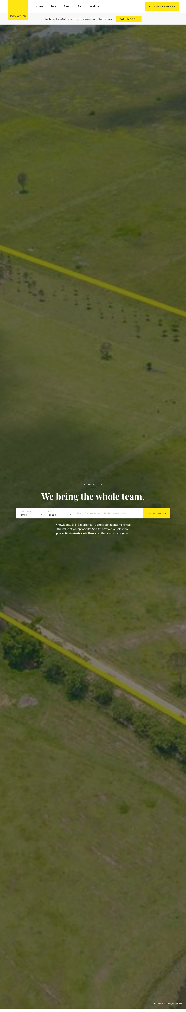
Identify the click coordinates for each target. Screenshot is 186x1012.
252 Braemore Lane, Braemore (167, 1003)
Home (39, 6)
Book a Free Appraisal (162, 6)
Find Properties (156, 513)
